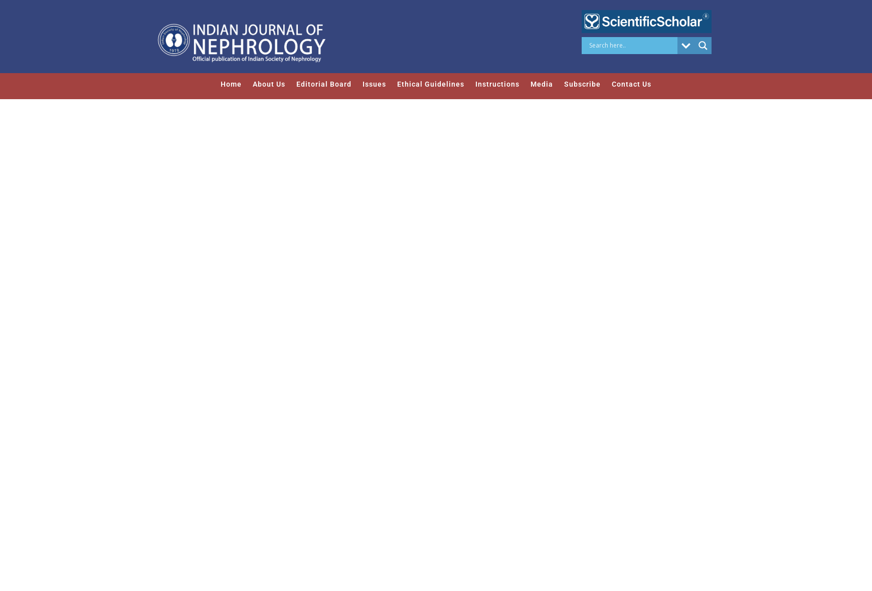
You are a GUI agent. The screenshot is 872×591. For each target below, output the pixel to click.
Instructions (497, 84)
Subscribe (582, 84)
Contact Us (631, 84)
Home (231, 84)
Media (542, 84)
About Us (269, 84)
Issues (374, 84)
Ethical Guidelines (430, 84)
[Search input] (632, 45)
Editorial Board (324, 84)
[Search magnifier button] (703, 45)
